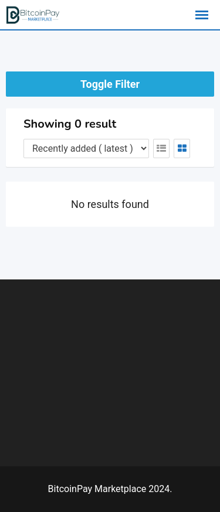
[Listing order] (86, 148)
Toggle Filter (110, 84)
